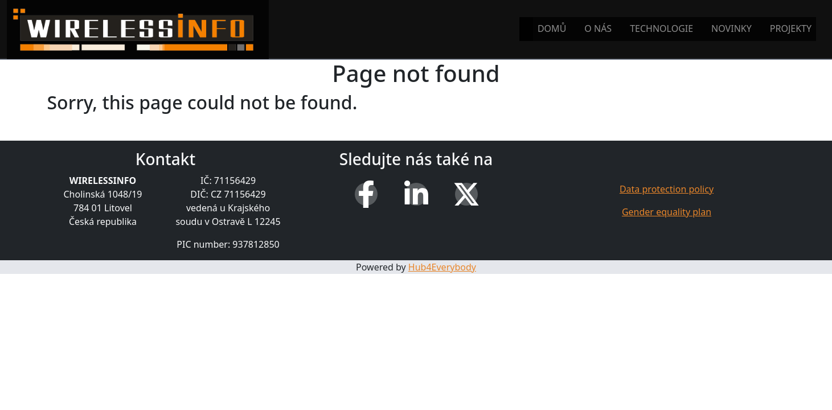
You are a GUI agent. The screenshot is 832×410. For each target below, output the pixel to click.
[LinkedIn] (416, 194)
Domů (552, 28)
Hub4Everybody (442, 267)
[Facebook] (366, 194)
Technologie (661, 28)
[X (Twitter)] (466, 194)
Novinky (731, 28)
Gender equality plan (666, 212)
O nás (598, 28)
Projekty (790, 28)
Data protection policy (667, 189)
